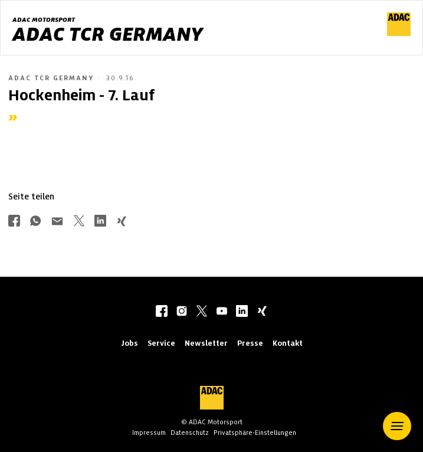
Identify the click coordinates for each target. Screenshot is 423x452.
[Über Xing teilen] (121, 222)
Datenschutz (189, 432)
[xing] (262, 312)
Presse (250, 343)
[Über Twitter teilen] (79, 222)
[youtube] (222, 312)
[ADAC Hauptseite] (399, 33)
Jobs (129, 343)
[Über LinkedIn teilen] (100, 222)
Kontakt (288, 343)
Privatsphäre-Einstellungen (255, 432)
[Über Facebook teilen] (14, 222)
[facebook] (162, 312)
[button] (397, 426)
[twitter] (202, 312)
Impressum (149, 432)
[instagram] (182, 312)
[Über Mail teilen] (57, 222)
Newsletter (206, 343)
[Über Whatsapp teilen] (35, 222)
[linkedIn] (242, 312)
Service (161, 343)
